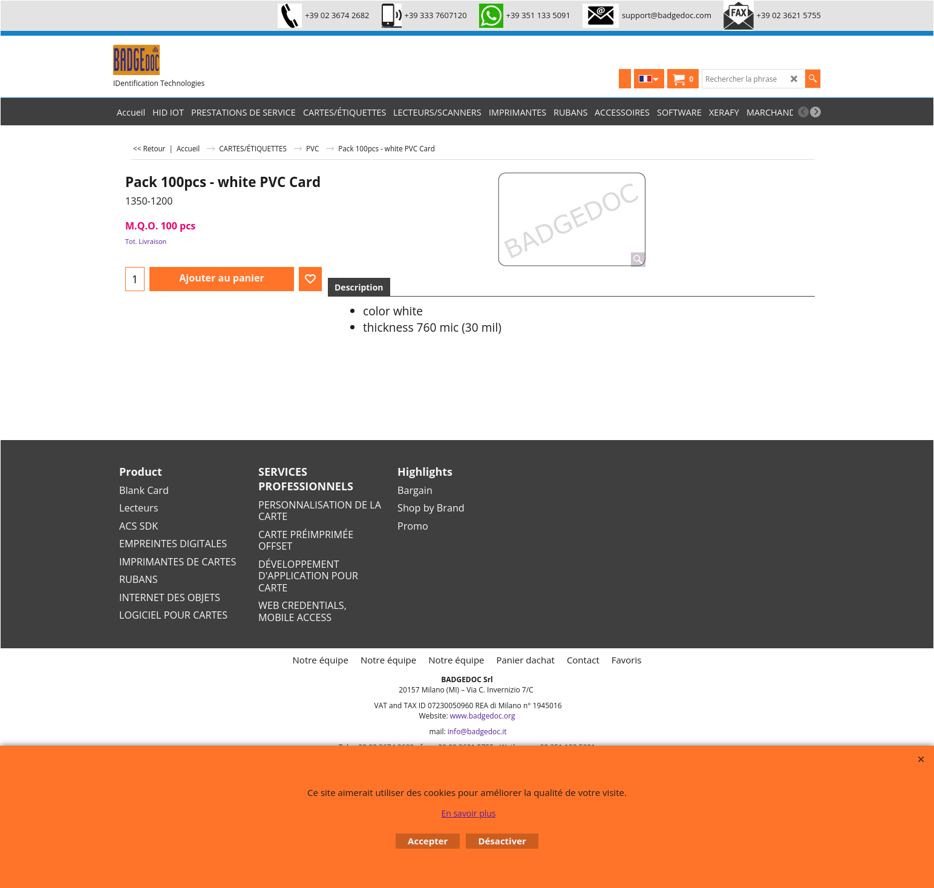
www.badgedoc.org (482, 716)
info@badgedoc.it (477, 731)
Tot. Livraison (145, 241)
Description (359, 287)
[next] (815, 112)
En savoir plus (468, 813)
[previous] (803, 112)
